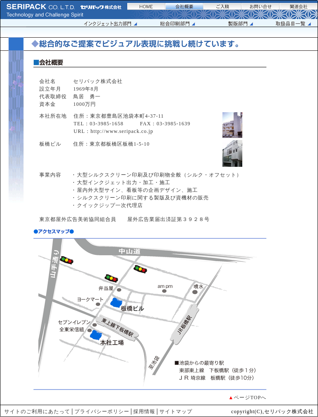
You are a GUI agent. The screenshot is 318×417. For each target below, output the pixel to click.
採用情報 (144, 411)
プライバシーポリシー (101, 411)
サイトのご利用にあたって (37, 411)
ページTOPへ (250, 397)
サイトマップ (175, 411)
